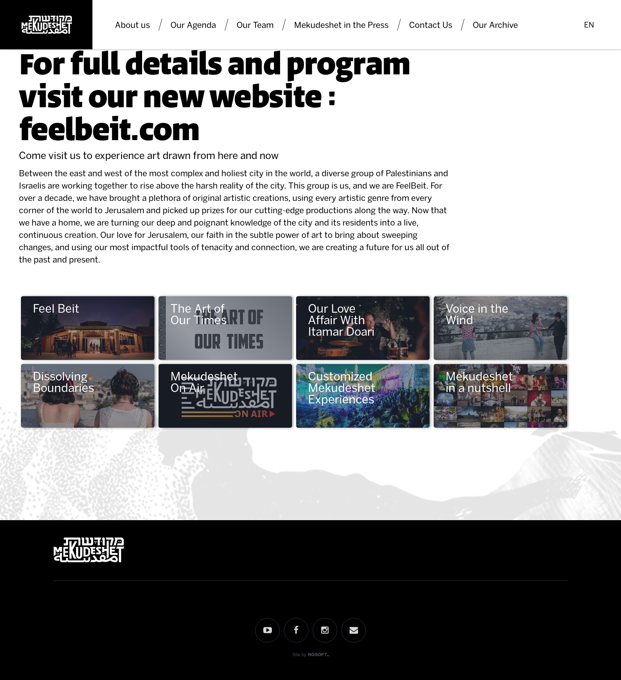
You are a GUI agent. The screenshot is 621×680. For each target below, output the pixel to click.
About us (132, 25)
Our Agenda (193, 25)
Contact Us (430, 25)
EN (589, 24)
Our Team (255, 25)
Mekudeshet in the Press (341, 25)
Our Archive (495, 25)
